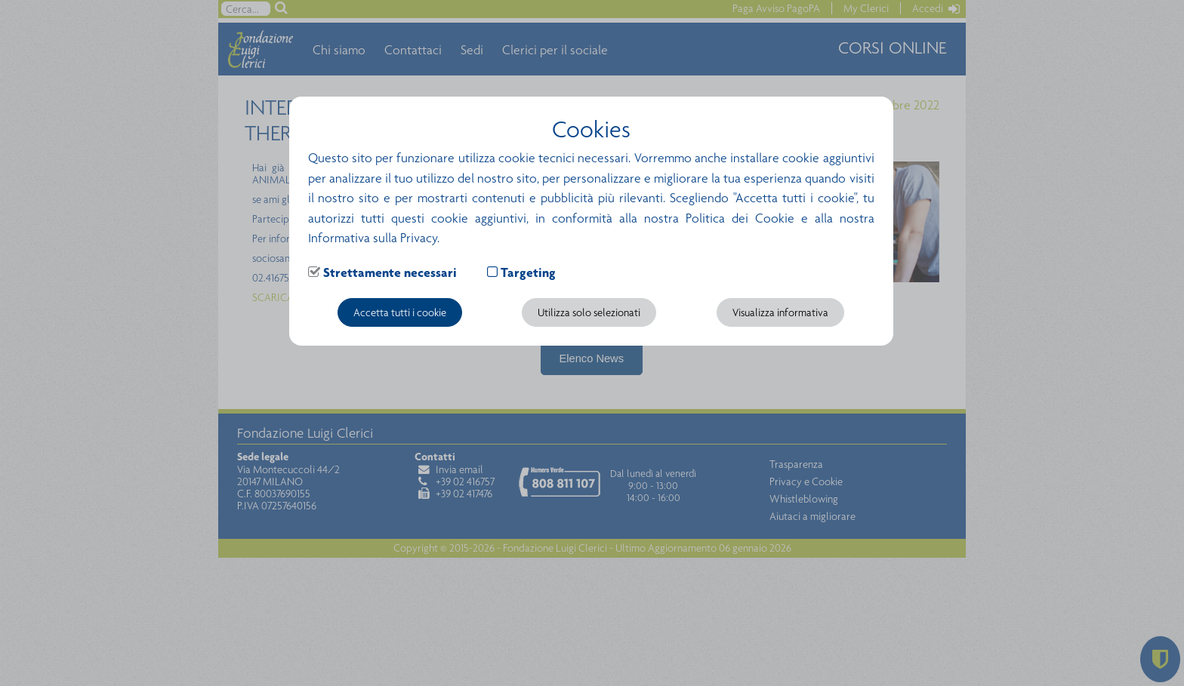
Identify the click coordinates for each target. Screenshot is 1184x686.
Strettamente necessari (390, 272)
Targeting (528, 272)
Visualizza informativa (780, 312)
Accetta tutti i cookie (399, 312)
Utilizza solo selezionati (589, 312)
